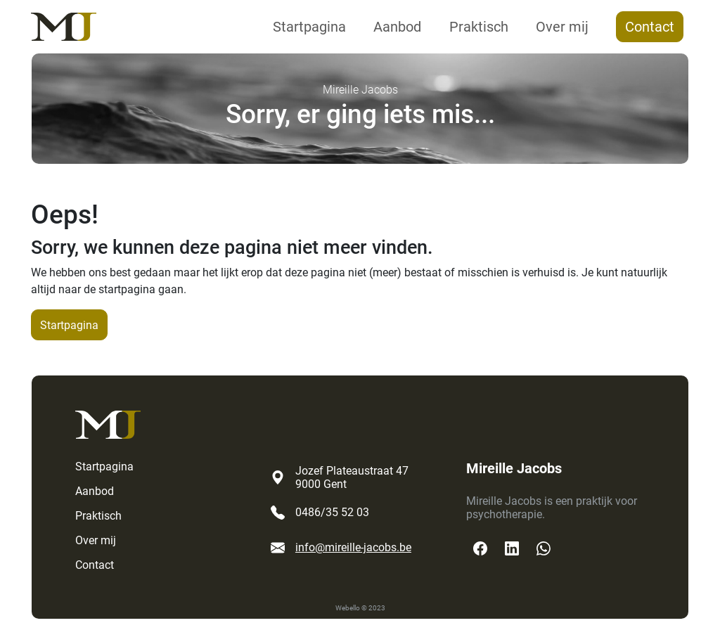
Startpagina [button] (69, 325)
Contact (649, 26)
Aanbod (397, 26)
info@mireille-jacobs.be (353, 547)
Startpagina (309, 26)
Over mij (562, 26)
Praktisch (478, 26)
